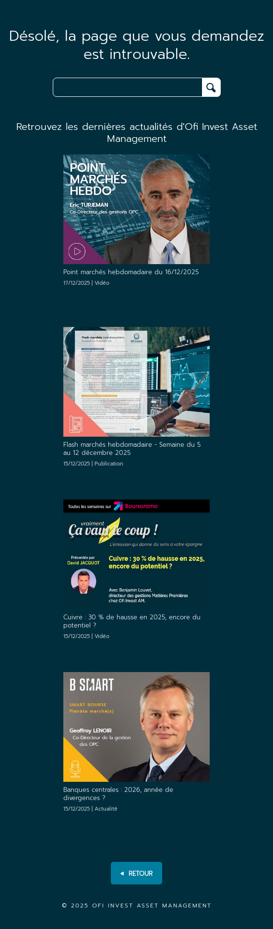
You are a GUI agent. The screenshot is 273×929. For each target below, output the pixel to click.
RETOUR (136, 874)
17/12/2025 (86, 283)
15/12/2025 (93, 464)
